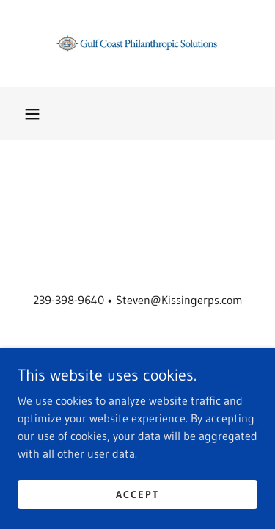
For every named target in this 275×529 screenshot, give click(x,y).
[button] (32, 114)
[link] (138, 44)
